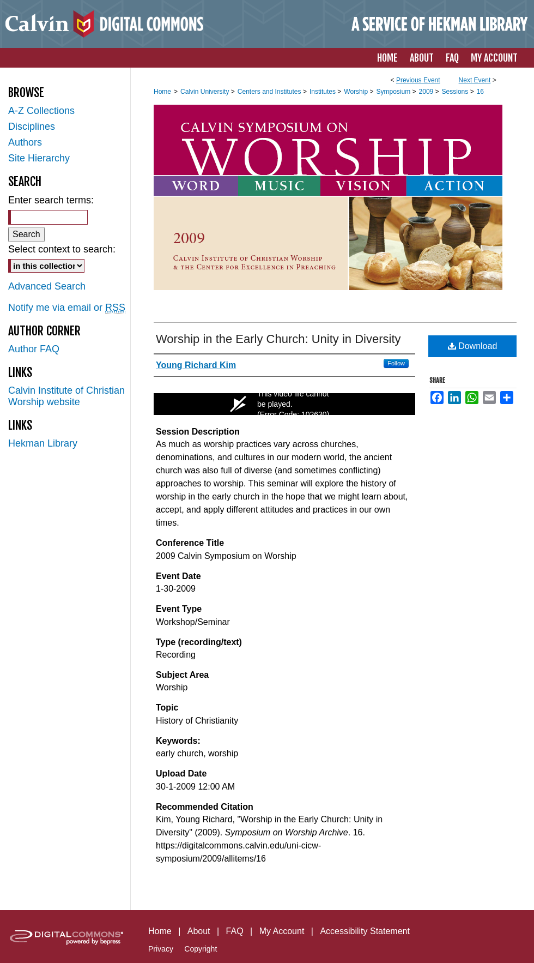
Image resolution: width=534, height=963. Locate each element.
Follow (396, 363)
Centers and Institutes (270, 91)
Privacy (160, 948)
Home (162, 91)
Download (472, 346)
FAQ (235, 931)
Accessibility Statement (365, 931)
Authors (25, 142)
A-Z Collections (41, 110)
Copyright (200, 948)
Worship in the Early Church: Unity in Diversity (278, 339)
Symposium (394, 91)
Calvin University (205, 91)
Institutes (323, 91)
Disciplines (31, 126)
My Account (282, 931)
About (198, 931)
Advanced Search (47, 286)
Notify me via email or (66, 308)
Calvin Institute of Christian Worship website (66, 396)
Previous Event (418, 80)
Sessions (456, 91)
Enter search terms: (51, 200)
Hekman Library (42, 443)
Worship (356, 91)
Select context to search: (62, 249)
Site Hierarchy (39, 158)
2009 (427, 91)
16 (480, 91)
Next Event (475, 80)
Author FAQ (33, 349)
